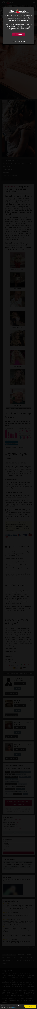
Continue (18, 34)
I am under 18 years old (18, 41)
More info (14, 1007)
